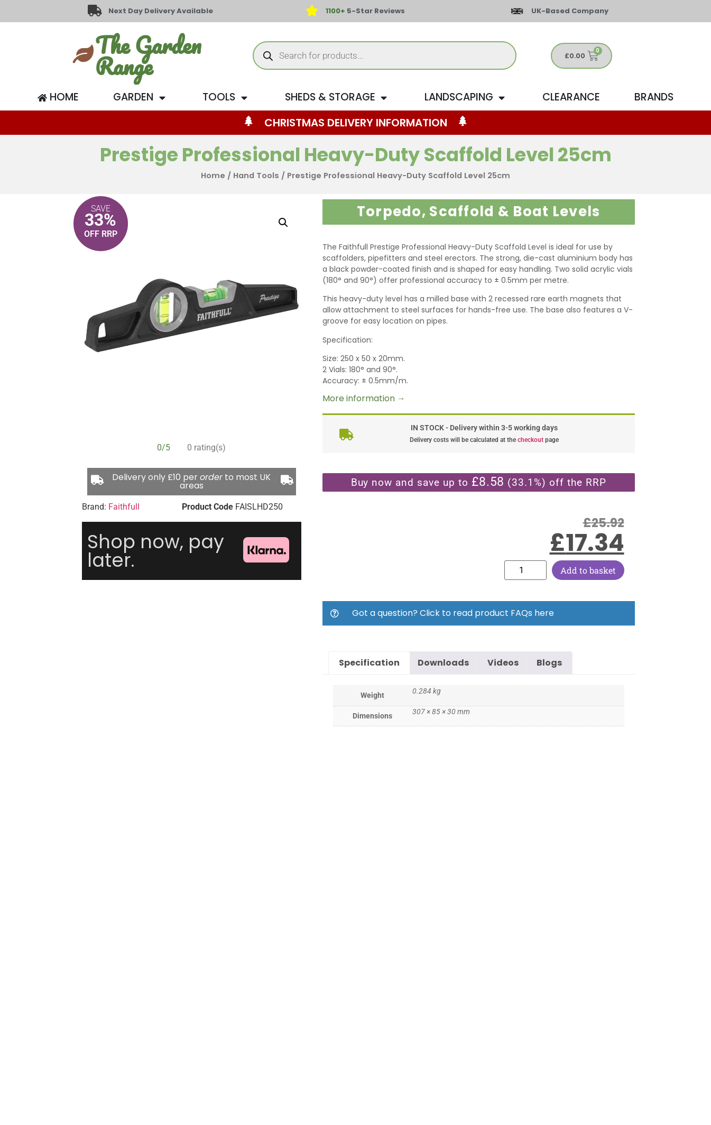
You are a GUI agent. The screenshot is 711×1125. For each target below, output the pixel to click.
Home (213, 175)
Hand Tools (256, 175)
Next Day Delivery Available (161, 11)
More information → (363, 398)
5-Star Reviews (365, 11)
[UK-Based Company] (517, 11)
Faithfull (124, 507)
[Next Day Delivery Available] (94, 11)
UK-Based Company (569, 11)
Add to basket (588, 570)
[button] (283, 222)
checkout (530, 440)
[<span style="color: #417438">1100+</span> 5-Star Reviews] (312, 11)
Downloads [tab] (443, 663)
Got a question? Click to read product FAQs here (453, 613)
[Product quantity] (525, 570)
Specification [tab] (369, 663)
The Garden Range (148, 55)
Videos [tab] (503, 663)
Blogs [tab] (549, 663)
